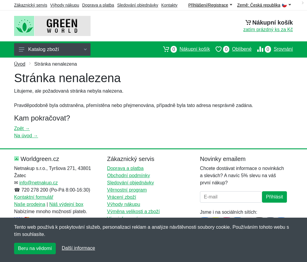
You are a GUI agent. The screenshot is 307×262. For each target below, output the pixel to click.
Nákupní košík (183, 49)
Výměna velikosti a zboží (133, 211)
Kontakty (169, 5)
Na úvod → (26, 135)
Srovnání (272, 49)
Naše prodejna (29, 204)
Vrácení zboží (121, 197)
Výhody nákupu (64, 5)
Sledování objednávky (137, 5)
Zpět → (22, 128)
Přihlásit (274, 196)
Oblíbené (231, 49)
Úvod (19, 64)
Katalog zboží (53, 49)
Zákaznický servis (30, 5)
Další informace (78, 248)
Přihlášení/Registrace (210, 5)
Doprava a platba (98, 5)
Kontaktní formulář (33, 197)
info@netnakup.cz (38, 182)
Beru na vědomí (35, 248)
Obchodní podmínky (128, 175)
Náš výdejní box (66, 204)
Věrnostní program (127, 189)
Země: (264, 5)
